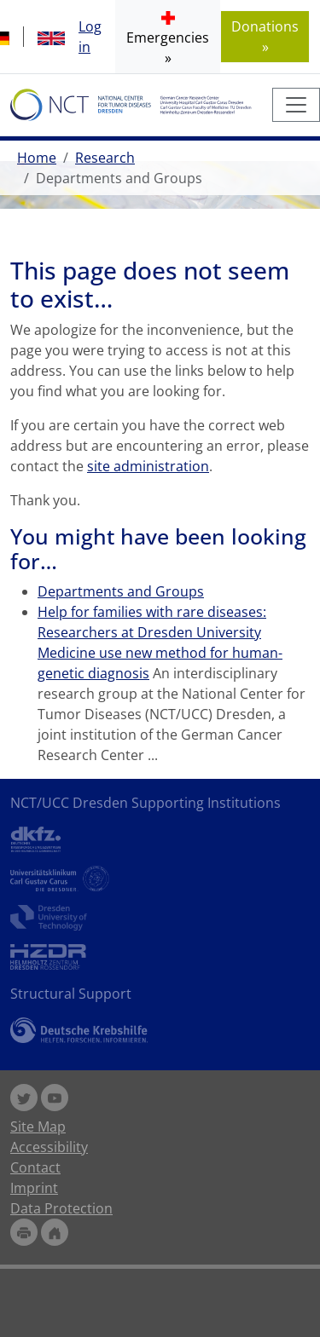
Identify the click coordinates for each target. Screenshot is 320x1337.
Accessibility (49, 1147)
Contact (35, 1167)
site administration (148, 466)
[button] (167, 36)
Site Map (38, 1126)
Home (36, 157)
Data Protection (61, 1208)
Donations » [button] (265, 36)
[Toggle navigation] (296, 105)
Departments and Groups (121, 591)
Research (105, 157)
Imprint (34, 1188)
